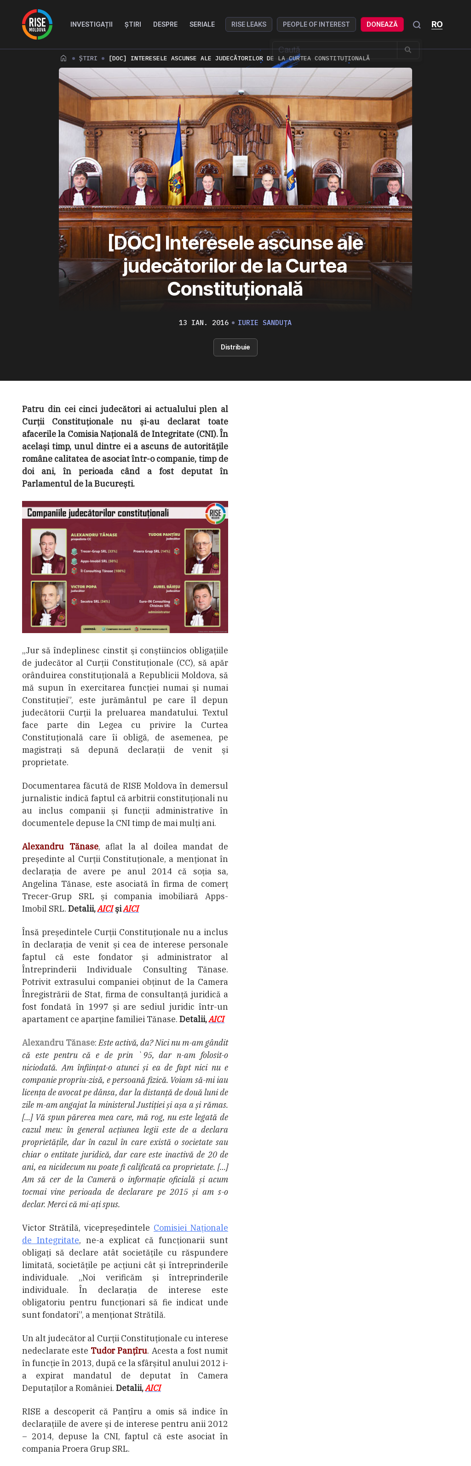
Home (63, 58)
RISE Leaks (250, 24)
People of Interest (317, 24)
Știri (134, 24)
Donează (383, 24)
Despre (167, 24)
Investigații (93, 24)
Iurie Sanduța (265, 323)
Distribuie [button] (235, 347)
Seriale (203, 24)
